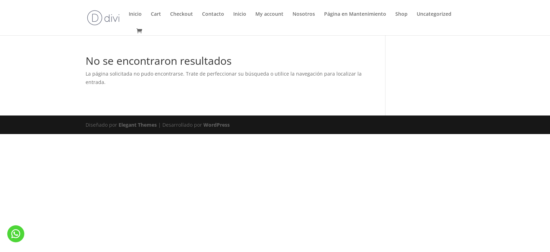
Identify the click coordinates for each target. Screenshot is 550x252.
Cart (156, 14)
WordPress (216, 124)
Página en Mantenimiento (355, 14)
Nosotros (304, 14)
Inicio (135, 14)
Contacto (213, 14)
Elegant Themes (138, 124)
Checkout (181, 14)
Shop (401, 14)
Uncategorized (434, 14)
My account (269, 14)
